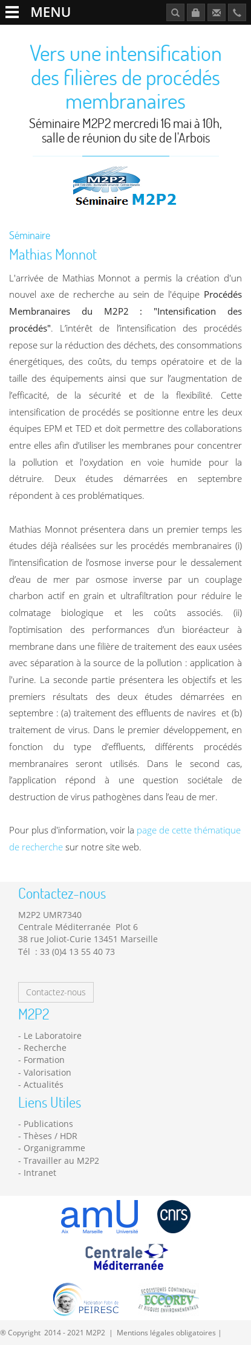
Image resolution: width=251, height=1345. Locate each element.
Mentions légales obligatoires (166, 1332)
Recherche (45, 1047)
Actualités (44, 1084)
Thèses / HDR (50, 1135)
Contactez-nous (56, 992)
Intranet (40, 1172)
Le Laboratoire (53, 1035)
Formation (44, 1059)
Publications (48, 1123)
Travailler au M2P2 (61, 1160)
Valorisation (47, 1072)
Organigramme (54, 1148)
